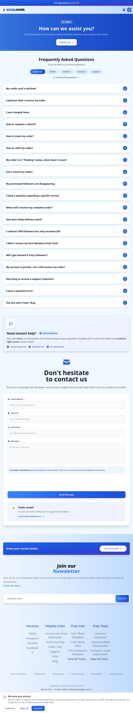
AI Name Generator (100, 635)
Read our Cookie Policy (44, 702)
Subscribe (122, 598)
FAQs (55, 656)
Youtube (32, 643)
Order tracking (55, 642)
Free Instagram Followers (77, 652)
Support (96, 71)
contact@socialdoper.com (31, 516)
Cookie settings (116, 674)
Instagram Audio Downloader (100, 652)
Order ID (13, 413)
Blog (55, 661)
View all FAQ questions (66, 77)
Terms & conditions (18, 674)
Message (14, 441)
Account (81, 71)
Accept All (38, 708)
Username (14, 427)
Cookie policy (39, 674)
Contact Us (66, 42)
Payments (37, 71)
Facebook (32, 648)
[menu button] (129, 10)
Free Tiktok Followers (78, 635)
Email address (16, 399)
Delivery (66, 71)
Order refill (55, 647)
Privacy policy (58, 674)
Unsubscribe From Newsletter (56, 635)
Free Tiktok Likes (78, 644)
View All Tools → (100, 659)
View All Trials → (78, 659)
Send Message (66, 494)
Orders (52, 71)
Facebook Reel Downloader (100, 644)
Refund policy (96, 674)
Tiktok (32, 633)
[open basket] (124, 9)
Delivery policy (77, 674)
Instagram (32, 638)
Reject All (24, 708)
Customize (10, 708)
